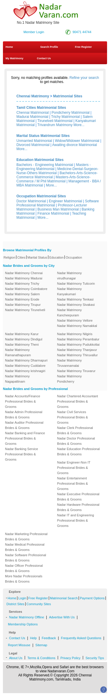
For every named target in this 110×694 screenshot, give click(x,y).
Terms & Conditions (41, 658)
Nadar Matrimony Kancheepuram (69, 312)
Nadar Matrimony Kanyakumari (69, 291)
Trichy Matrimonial (65, 117)
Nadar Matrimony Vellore (75, 320)
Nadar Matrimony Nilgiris (74, 334)
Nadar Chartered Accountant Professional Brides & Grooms (77, 401)
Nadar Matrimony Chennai (24, 273)
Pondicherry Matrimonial (70, 113)
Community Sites (38, 604)
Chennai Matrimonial (32, 113)
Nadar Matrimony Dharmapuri (26, 360)
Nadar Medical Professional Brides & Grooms (25, 547)
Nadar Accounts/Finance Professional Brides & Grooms (22, 401)
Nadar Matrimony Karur (21, 334)
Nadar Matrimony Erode (22, 299)
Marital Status (37, 257)
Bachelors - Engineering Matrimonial (44, 165)
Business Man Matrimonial (58, 209)
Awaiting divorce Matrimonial (74, 145)
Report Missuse (19, 645)
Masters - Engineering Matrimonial (53, 167)
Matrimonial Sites (67, 96)
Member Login (33, 32)
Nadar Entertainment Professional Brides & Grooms (72, 483)
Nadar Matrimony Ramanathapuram (18, 352)
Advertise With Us (62, 617)
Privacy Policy (70, 658)
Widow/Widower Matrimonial (77, 141)
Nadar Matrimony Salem (22, 294)
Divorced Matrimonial (33, 145)
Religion (9, 257)
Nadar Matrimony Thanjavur (77, 350)
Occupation (74, 257)
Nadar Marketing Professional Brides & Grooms (26, 536)
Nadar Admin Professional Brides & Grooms (23, 414)
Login (22, 598)
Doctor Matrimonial (31, 201)
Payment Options (92, 598)
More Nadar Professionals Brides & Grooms (23, 578)
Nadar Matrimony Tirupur (23, 304)
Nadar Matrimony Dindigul (23, 339)
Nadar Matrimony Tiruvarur (76, 371)
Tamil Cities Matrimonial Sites (41, 108)
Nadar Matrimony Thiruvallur (77, 355)
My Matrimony (14, 58)
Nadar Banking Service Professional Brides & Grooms (21, 454)
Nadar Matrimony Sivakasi (76, 304)
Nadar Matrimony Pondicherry (69, 378)
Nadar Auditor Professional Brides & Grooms (24, 425)
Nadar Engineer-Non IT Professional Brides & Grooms (74, 468)
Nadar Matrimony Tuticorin (76, 283)
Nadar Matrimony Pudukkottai (78, 344)
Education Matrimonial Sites (40, 160)
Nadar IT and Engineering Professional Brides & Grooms (75, 520)
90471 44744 (81, 32)
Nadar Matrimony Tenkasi (75, 299)
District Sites (15, 604)
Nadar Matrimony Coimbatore (26, 289)
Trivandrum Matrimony (55, 125)
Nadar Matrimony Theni (22, 344)
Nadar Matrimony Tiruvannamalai (69, 363)
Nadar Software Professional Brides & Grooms (25, 557)
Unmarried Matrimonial (34, 141)
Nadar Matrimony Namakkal (77, 326)
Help (33, 638)
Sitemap (41, 645)
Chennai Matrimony (32, 96)
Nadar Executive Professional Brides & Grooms (78, 496)
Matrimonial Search (64, 598)
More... (79, 125)
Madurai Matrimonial (32, 117)
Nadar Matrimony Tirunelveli (25, 310)
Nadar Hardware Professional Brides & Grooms (78, 507)
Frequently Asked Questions (81, 638)
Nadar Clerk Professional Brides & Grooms (75, 430)
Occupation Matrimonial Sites (41, 196)
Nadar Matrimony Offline (26, 617)
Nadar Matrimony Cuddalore (25, 365)
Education (56, 257)
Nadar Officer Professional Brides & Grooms (24, 568)
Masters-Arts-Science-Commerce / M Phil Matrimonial (53, 179)
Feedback (49, 638)
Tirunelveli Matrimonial (55, 121)
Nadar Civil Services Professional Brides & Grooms (72, 417)
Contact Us (43, 58)
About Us (15, 658)
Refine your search (84, 78)
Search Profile (49, 46)
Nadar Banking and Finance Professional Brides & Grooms (25, 438)
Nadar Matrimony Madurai (23, 278)
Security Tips (94, 658)
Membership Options (23, 624)
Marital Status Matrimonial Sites (43, 136)
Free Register (83, 46)
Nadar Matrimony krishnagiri (25, 371)
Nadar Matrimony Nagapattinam (17, 378)
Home (9, 46)
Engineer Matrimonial (65, 201)
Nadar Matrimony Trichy (22, 283)
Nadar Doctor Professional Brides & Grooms (76, 441)
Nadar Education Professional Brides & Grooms (78, 451)
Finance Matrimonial (53, 213)
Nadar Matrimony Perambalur (78, 339)
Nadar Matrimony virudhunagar (69, 275)
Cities (21, 257)
